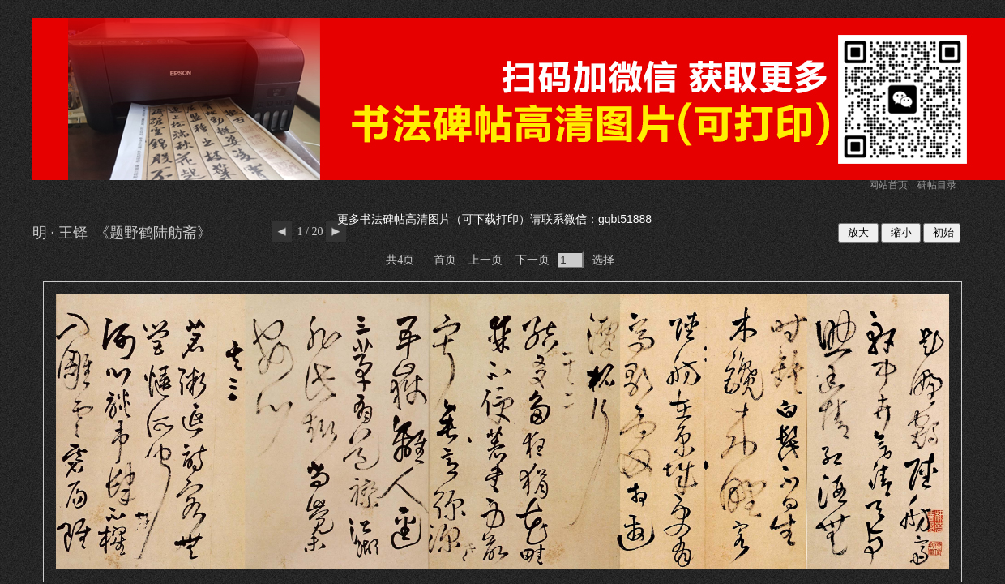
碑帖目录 (936, 185)
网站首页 (888, 185)
